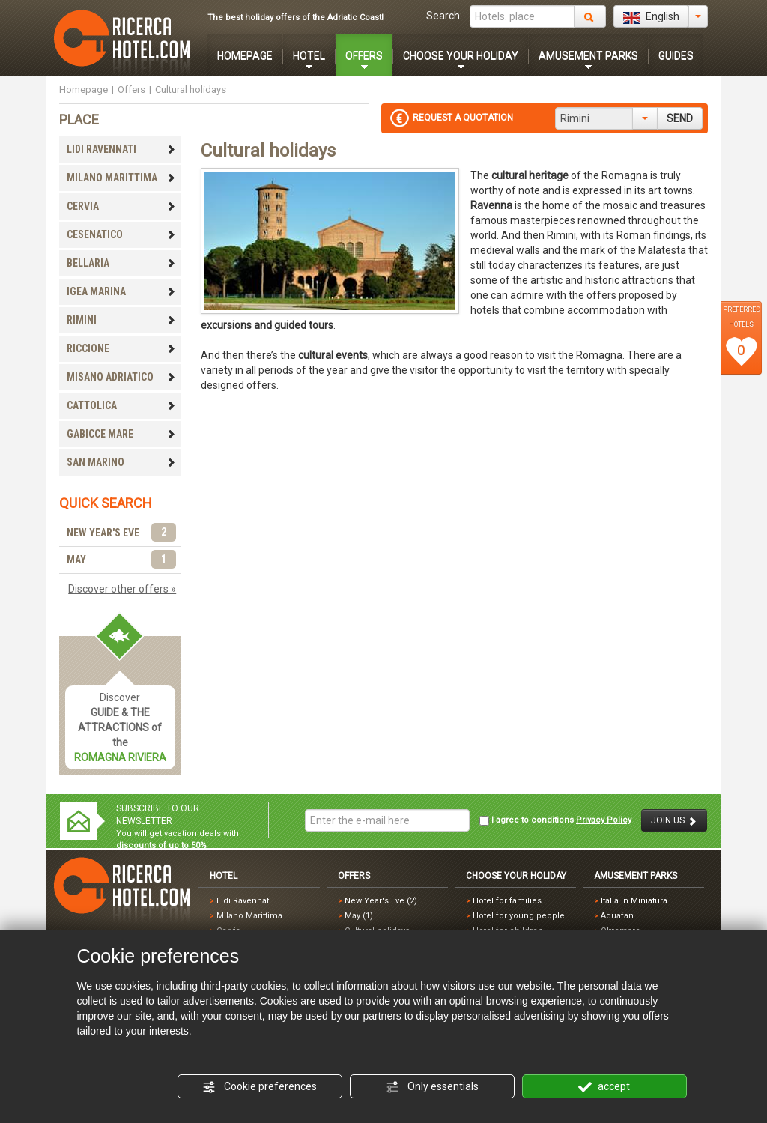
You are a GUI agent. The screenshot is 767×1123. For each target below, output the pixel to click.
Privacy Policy (603, 820)
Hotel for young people (519, 916)
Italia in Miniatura (634, 901)
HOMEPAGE (245, 55)
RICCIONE (121, 348)
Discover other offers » (122, 589)
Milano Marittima (249, 916)
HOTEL (309, 55)
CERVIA (121, 206)
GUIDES (676, 55)
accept (604, 1087)
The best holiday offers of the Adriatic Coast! (295, 17)
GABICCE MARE (121, 434)
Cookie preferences (259, 1087)
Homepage (83, 89)
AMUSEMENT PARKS (588, 55)
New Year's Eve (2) (381, 901)
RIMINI (121, 320)
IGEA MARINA (121, 291)
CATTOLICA (121, 405)
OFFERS (364, 55)
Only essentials (432, 1087)
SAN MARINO (121, 462)
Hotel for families (507, 901)
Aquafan (617, 916)
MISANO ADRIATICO (121, 377)
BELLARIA (121, 263)
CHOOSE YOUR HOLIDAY (460, 55)
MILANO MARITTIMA (121, 178)
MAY (121, 560)
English (651, 17)
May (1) (359, 916)
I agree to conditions (555, 820)
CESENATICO (121, 234)
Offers (131, 89)
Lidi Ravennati (243, 901)
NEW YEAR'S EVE (121, 533)
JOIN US (674, 820)
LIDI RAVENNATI (121, 149)
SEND (680, 118)
